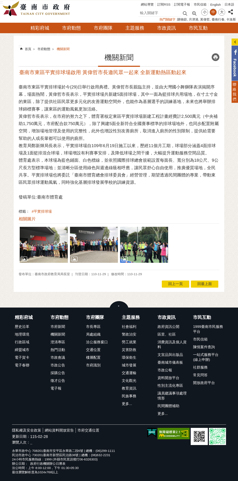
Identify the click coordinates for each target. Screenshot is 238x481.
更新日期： (21, 437)
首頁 (28, 49)
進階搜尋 (194, 13)
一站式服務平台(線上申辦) (206, 357)
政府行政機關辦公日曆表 (47, 463)
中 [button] (213, 12)
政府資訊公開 (168, 327)
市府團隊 (103, 28)
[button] (44, 245)
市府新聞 (58, 327)
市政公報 (165, 370)
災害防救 (129, 350)
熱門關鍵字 (167, 19)
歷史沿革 (22, 327)
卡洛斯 (231, 19)
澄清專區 (58, 342)
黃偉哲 (205, 19)
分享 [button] (230, 9)
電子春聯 (22, 365)
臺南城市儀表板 (170, 362)
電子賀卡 (22, 358)
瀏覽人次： (21, 442)
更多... (127, 404)
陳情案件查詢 (204, 347)
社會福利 (129, 327)
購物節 (182, 19)
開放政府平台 (204, 383)
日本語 (229, 4)
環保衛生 (129, 358)
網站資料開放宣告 (59, 430)
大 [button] (222, 12)
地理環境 (22, 334)
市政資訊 (166, 28)
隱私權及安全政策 (26, 430)
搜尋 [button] (185, 13)
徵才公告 (58, 381)
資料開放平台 (168, 378)
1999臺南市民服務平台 (208, 329)
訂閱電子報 (182, 4)
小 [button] (205, 12)
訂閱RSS (163, 4)
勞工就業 (129, 342)
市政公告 (58, 365)
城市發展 (129, 365)
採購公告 (58, 373)
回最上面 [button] (204, 284)
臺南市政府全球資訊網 (37, 8)
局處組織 (93, 334)
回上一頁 (175, 284)
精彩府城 (39, 28)
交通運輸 (129, 373)
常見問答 (200, 375)
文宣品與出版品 (170, 355)
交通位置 (93, 350)
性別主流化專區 (170, 386)
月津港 (193, 19)
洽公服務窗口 (97, 342)
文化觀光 (129, 381)
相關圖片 (27, 219)
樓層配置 (93, 358)
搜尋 (142, 12)
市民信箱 (200, 4)
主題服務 (134, 28)
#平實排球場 (42, 211)
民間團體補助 (168, 406)
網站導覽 (147, 4)
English (215, 4)
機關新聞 (63, 49)
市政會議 (58, 358)
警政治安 (129, 334)
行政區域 (22, 342)
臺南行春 (218, 19)
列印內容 (215, 57)
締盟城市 (22, 350)
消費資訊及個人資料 (172, 344)
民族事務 (129, 396)
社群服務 (200, 367)
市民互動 (198, 28)
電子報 (56, 388)
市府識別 (93, 365)
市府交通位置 (88, 430)
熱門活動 (58, 350)
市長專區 (93, 327)
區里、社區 (167, 334)
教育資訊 (129, 388)
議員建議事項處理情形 (172, 395)
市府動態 (71, 28)
